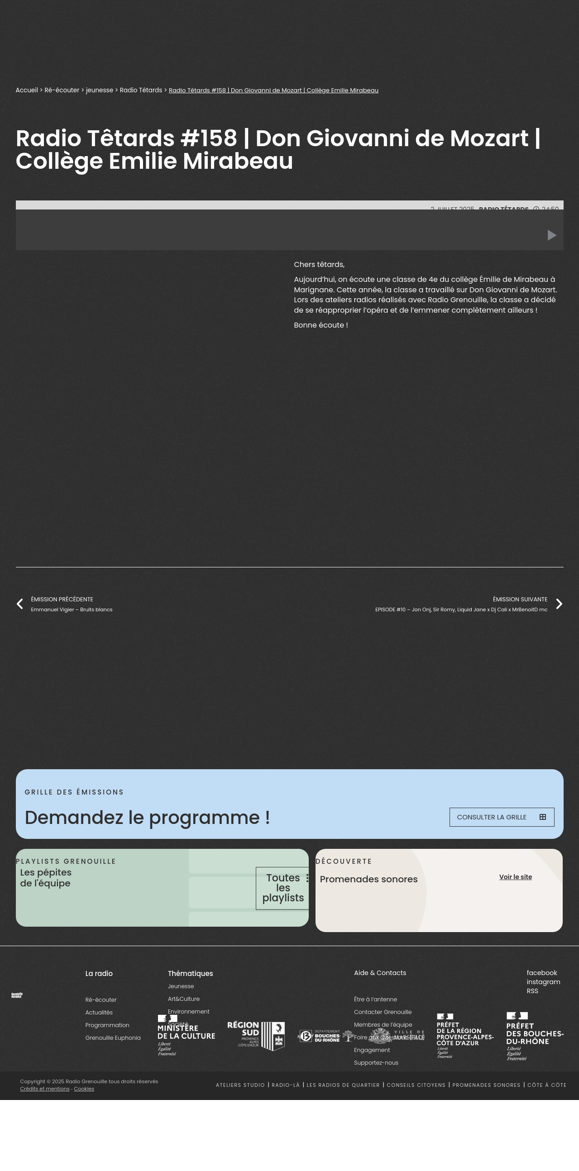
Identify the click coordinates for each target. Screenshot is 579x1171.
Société (178, 1050)
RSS (532, 1016)
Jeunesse (181, 1012)
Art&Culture (184, 1024)
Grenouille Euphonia (113, 1063)
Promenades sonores (487, 1111)
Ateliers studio (240, 1111)
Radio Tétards (142, 90)
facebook (542, 998)
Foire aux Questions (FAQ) (389, 1063)
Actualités (99, 1038)
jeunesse (101, 90)
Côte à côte (547, 1111)
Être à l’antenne (375, 1025)
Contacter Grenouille (383, 1038)
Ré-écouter (62, 90)
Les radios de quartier (343, 1111)
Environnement (189, 1037)
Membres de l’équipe (383, 1050)
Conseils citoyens (416, 1111)
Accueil (27, 90)
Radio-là (286, 1111)
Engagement (372, 1076)
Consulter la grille (496, 817)
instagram (543, 1007)
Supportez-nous (376, 1088)
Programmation (107, 1051)
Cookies (84, 1114)
